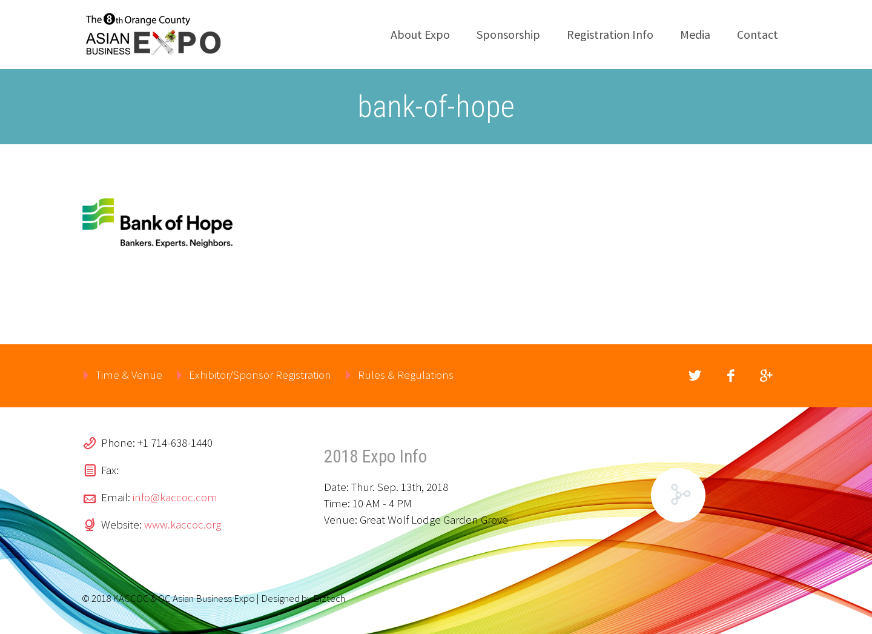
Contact (757, 34)
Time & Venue (129, 374)
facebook (730, 376)
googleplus (766, 376)
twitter (694, 376)
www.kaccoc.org (182, 524)
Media (695, 34)
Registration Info (610, 34)
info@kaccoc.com (175, 497)
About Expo (420, 34)
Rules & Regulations (406, 374)
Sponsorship (508, 34)
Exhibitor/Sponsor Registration (260, 374)
